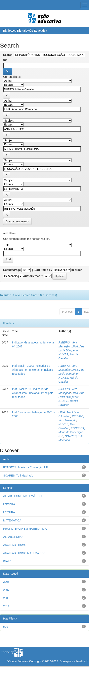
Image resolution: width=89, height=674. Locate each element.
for (5, 59)
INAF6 (7, 561)
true (5, 626)
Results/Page (12, 269)
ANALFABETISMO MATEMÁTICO (24, 553)
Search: (8, 54)
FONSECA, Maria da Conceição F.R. (71, 432)
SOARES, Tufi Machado (18, 475)
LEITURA (9, 512)
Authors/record (33, 276)
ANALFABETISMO (14, 545)
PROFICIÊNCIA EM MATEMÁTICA (25, 528)
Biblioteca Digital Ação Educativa (25, 30)
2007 (6, 589)
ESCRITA (9, 504)
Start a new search (17, 221)
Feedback (82, 661)
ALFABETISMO (12, 536)
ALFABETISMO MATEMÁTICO (22, 496)
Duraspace (66, 661)
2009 (6, 598)
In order (76, 269)
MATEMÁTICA (12, 520)
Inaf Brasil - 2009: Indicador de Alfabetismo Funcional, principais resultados (32, 369)
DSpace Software (17, 661)
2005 (6, 581)
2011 (6, 606)
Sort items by (43, 269)
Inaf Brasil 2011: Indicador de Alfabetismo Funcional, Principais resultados (32, 393)
